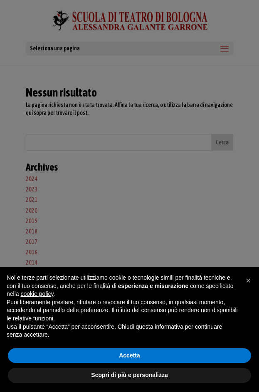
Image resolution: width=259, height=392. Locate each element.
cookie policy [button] (36, 293)
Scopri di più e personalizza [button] (129, 375)
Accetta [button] (129, 355)
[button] (248, 280)
